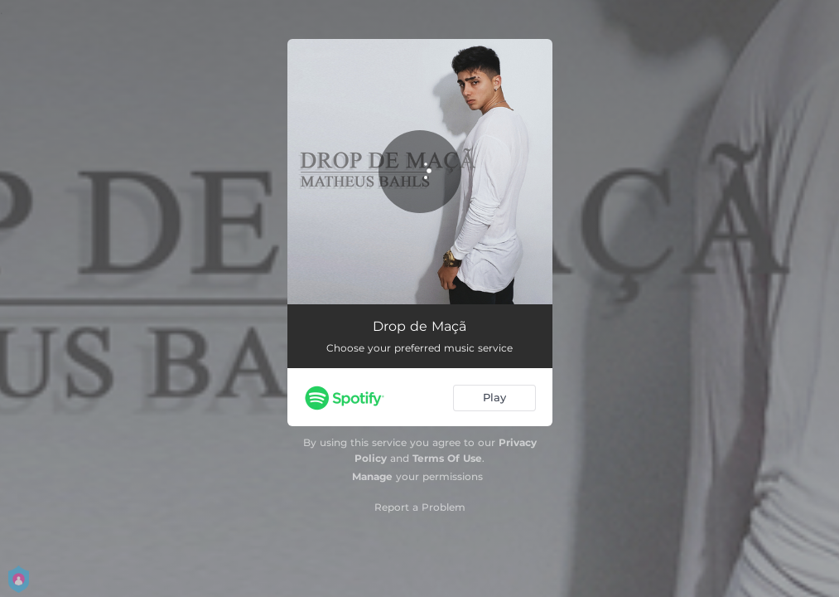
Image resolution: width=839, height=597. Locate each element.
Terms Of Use (447, 458)
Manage (372, 476)
